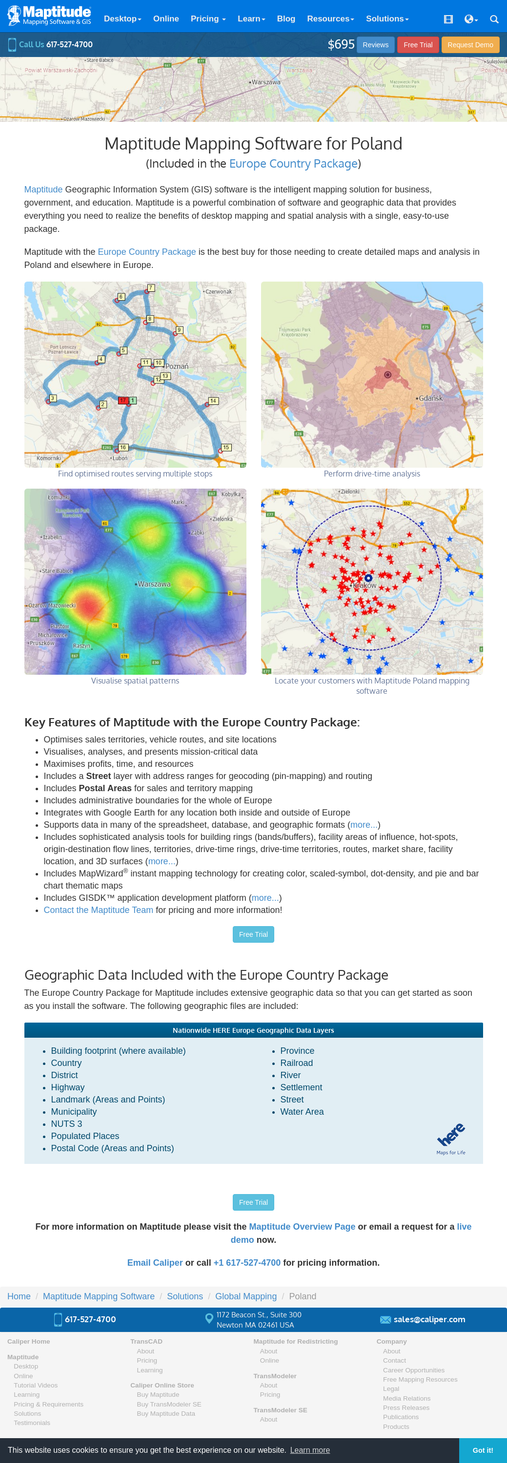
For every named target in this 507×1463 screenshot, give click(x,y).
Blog (286, 18)
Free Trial (418, 45)
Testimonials (32, 1422)
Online (166, 18)
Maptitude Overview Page (302, 1227)
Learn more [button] (310, 1450)
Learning (27, 1394)
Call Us (50, 44)
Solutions (387, 18)
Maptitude (43, 189)
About (146, 1351)
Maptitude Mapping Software (99, 1296)
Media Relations (406, 1398)
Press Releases (406, 1407)
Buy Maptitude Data (166, 1413)
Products (396, 1426)
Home (19, 1296)
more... (364, 825)
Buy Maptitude (158, 1394)
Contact (394, 1360)
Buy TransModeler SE (169, 1404)
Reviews (376, 45)
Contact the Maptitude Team (99, 910)
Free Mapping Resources (420, 1379)
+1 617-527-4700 (247, 1263)
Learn (251, 18)
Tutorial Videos (36, 1385)
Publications (401, 1417)
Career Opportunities (414, 1370)
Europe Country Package (293, 163)
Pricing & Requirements (48, 1404)
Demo (470, 45)
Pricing (208, 18)
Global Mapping (246, 1296)
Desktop (123, 18)
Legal (391, 1388)
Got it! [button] (483, 1450)
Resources (330, 18)
